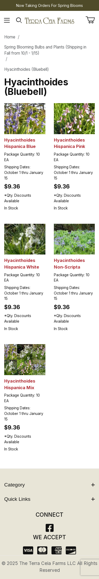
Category (49, 485)
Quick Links (49, 499)
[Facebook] (50, 529)
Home (9, 37)
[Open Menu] (7, 20)
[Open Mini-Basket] (92, 19)
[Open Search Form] (19, 20)
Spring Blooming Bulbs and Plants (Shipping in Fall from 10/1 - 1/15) (45, 50)
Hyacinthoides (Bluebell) (26, 69)
